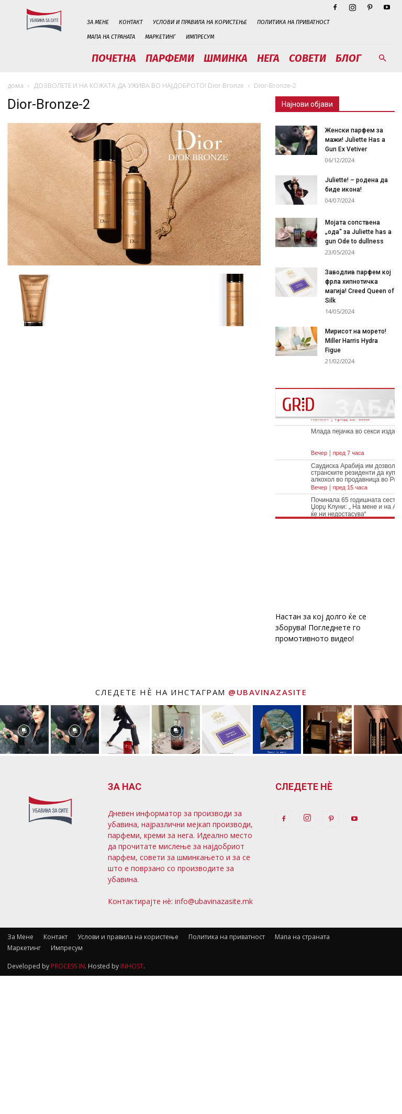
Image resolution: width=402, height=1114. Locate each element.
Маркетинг (160, 37)
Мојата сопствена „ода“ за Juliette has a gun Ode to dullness (358, 232)
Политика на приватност (293, 22)
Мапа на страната (111, 37)
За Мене (98, 22)
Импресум (200, 37)
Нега (268, 58)
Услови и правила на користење (200, 22)
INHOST (131, 966)
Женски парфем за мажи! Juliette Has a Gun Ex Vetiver (355, 140)
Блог (348, 58)
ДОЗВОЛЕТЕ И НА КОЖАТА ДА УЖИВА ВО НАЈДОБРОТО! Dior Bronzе (139, 85)
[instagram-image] (24, 729)
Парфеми (170, 58)
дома (15, 85)
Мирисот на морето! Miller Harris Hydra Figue (355, 341)
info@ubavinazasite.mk (214, 901)
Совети (307, 58)
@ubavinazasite (267, 692)
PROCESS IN (68, 966)
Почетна (114, 58)
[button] (382, 58)
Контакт (131, 22)
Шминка (226, 58)
